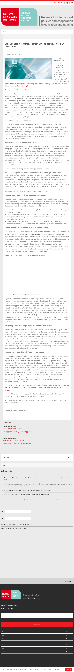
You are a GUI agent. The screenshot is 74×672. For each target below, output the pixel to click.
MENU (2, 2)
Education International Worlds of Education (14, 528)
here (62, 669)
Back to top (67, 581)
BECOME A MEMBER (37, 624)
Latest (3, 651)
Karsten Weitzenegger (9, 426)
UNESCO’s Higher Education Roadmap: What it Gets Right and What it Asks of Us (26, 494)
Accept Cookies (68, 669)
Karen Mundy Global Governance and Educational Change (17, 524)
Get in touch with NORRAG (37, 615)
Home (3, 631)
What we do (4, 644)
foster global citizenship (18, 86)
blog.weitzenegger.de (23, 432)
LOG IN (55, 3)
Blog (3, 648)
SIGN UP (60, 3)
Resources (4, 635)
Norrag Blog (14, 41)
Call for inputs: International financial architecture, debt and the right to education (27, 490)
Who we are (4, 638)
